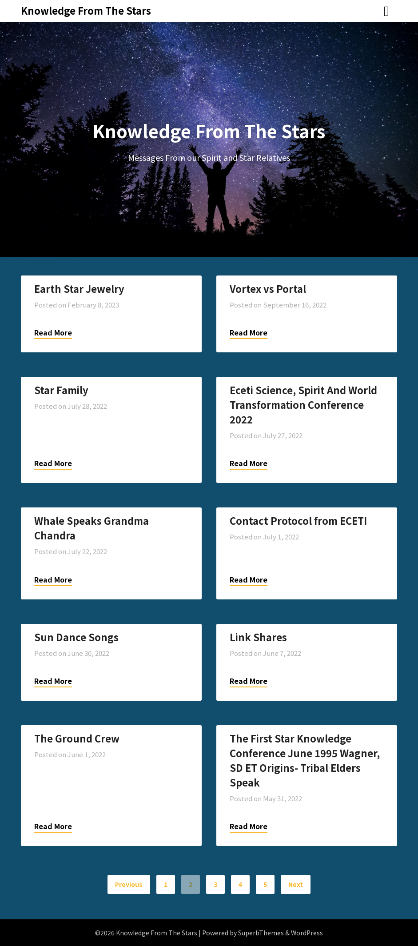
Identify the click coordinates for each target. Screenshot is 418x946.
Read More (53, 332)
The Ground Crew (76, 738)
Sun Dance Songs (76, 637)
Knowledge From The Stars (86, 10)
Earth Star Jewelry (79, 288)
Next (295, 884)
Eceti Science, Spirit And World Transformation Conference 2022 (303, 404)
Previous (129, 884)
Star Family (61, 390)
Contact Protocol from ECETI (298, 520)
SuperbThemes (261, 932)
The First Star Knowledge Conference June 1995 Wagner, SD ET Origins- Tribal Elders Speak (305, 760)
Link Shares (258, 637)
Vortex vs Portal (268, 288)
